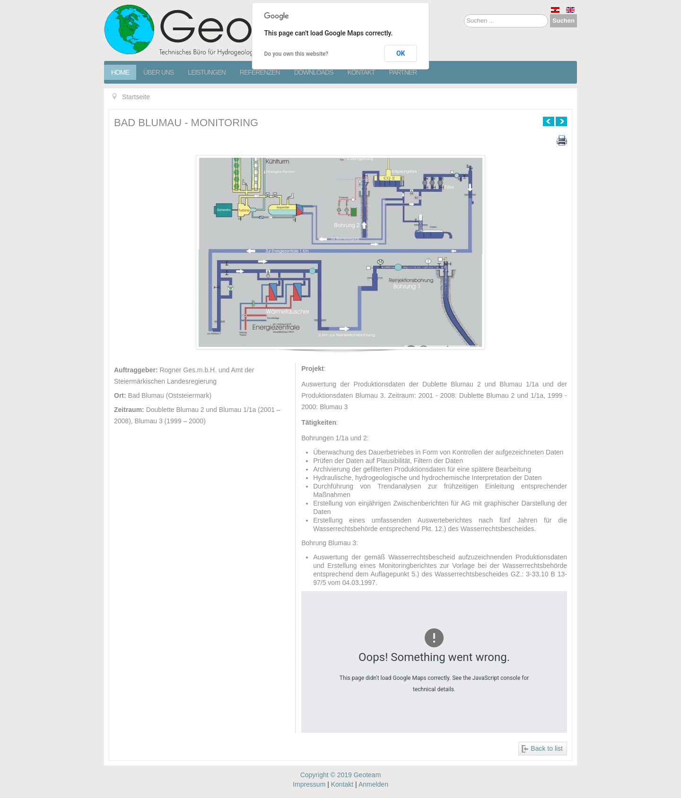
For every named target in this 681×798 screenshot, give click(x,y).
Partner (403, 72)
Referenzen (260, 72)
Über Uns (158, 72)
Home (120, 72)
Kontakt (361, 72)
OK (400, 53)
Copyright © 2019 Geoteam (340, 775)
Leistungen (206, 72)
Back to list (547, 748)
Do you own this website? (296, 54)
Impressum (309, 784)
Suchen (563, 20)
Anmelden (373, 784)
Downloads (313, 72)
